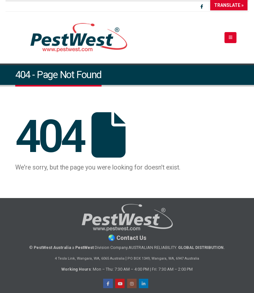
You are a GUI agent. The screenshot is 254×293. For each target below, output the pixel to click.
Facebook (108, 283)
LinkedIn (143, 283)
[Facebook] (201, 6)
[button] (230, 37)
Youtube (120, 283)
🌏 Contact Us (127, 237)
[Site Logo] (79, 37)
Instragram (132, 283)
